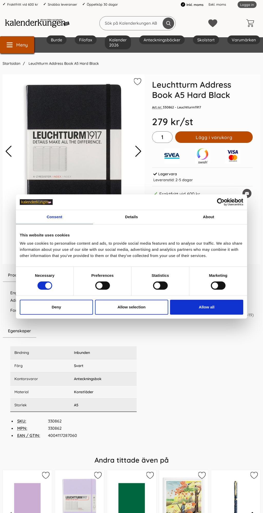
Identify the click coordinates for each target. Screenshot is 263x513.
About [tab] (208, 217)
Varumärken (244, 39)
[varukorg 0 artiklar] (251, 23)
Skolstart (206, 39)
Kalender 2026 (118, 42)
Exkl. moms (217, 4)
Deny (56, 307)
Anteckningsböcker (162, 39)
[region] (73, 331)
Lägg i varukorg (214, 137)
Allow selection (131, 307)
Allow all (206, 307)
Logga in (247, 5)
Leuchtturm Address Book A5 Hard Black (63, 63)
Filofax (85, 39)
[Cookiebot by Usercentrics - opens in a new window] (220, 202)
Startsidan (11, 63)
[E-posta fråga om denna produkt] (246, 193)
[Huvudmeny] (17, 44)
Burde (56, 39)
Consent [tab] (54, 217)
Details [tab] (131, 217)
